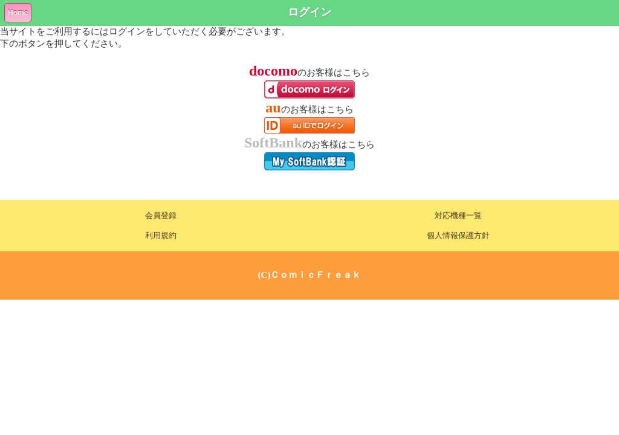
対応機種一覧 (458, 215)
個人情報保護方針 (458, 235)
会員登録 (161, 215)
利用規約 (161, 235)
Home (18, 12)
